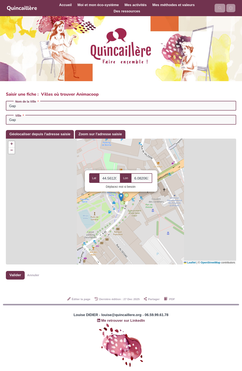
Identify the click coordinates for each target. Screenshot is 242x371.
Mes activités (136, 5)
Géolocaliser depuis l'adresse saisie (39, 134)
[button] (121, 197)
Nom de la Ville (27, 101)
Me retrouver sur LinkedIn (121, 321)
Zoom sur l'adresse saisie (100, 134)
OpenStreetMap (210, 262)
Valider (15, 275)
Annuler (33, 275)
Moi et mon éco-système (98, 5)
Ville (20, 115)
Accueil (65, 5)
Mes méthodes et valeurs (173, 5)
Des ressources (127, 11)
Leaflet (190, 262)
